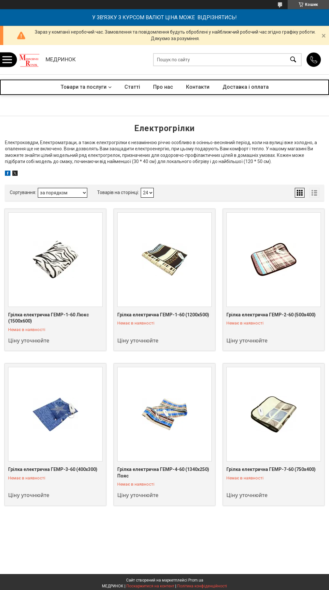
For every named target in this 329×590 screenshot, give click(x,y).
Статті (132, 87)
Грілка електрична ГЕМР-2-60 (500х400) (271, 314)
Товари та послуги (84, 87)
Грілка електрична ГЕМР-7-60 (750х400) (271, 469)
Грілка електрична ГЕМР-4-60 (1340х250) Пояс (163, 472)
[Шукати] (293, 60)
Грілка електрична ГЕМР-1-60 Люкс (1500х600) (48, 318)
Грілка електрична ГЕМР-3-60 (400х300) (52, 469)
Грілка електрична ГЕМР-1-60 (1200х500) (163, 314)
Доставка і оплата (245, 87)
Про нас (163, 87)
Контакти (197, 87)
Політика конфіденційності (202, 586)
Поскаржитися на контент (150, 586)
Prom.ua (195, 580)
